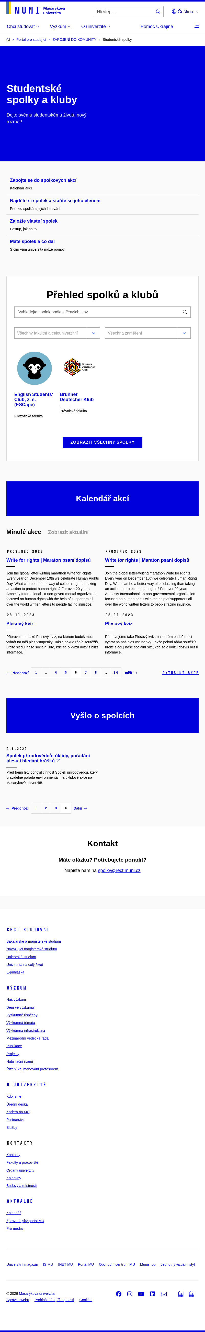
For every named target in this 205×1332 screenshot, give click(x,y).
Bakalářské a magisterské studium (33, 941)
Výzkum (16, 988)
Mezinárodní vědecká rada (27, 1038)
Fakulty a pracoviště (22, 1162)
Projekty (12, 1054)
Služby (11, 1127)
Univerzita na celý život (24, 965)
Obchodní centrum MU (117, 1264)
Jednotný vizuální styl (178, 1264)
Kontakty (13, 1155)
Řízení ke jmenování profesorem (32, 1069)
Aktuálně (19, 1201)
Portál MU (86, 1264)
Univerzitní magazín (22, 1264)
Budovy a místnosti (21, 1186)
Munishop (148, 1264)
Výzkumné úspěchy (21, 1015)
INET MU (65, 1264)
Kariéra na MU (17, 1112)
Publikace (14, 1046)
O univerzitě (26, 1084)
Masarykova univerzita (36, 1293)
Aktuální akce (180, 672)
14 (115, 672)
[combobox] (49, 333)
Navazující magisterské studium (31, 949)
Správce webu (17, 1300)
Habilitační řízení (19, 1061)
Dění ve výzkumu (20, 1007)
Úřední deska (17, 1104)
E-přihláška (15, 972)
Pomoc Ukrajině (157, 26)
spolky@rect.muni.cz (119, 870)
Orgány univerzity (20, 1170)
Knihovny (13, 1178)
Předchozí (17, 673)
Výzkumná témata (20, 1023)
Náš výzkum (16, 999)
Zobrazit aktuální (68, 532)
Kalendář (13, 1213)
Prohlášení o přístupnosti (54, 1300)
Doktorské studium (21, 957)
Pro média (14, 1228)
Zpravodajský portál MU (25, 1221)
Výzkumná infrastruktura (25, 1031)
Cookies (86, 1300)
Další (130, 673)
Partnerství (15, 1120)
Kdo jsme (13, 1096)
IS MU (48, 1264)
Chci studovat (28, 929)
